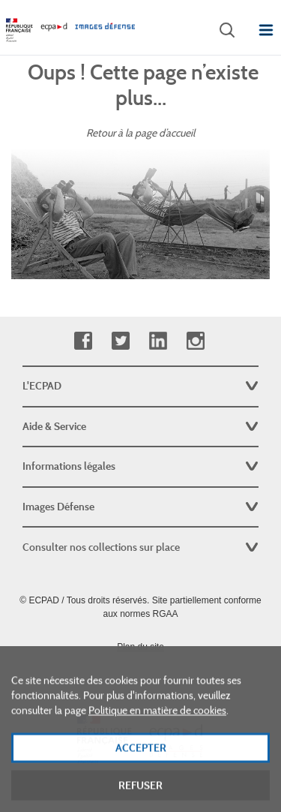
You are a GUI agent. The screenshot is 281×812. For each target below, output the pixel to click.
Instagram (195, 341)
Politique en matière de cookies (157, 723)
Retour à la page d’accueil (140, 133)
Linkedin (157, 341)
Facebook (82, 341)
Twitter (120, 341)
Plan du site (140, 647)
